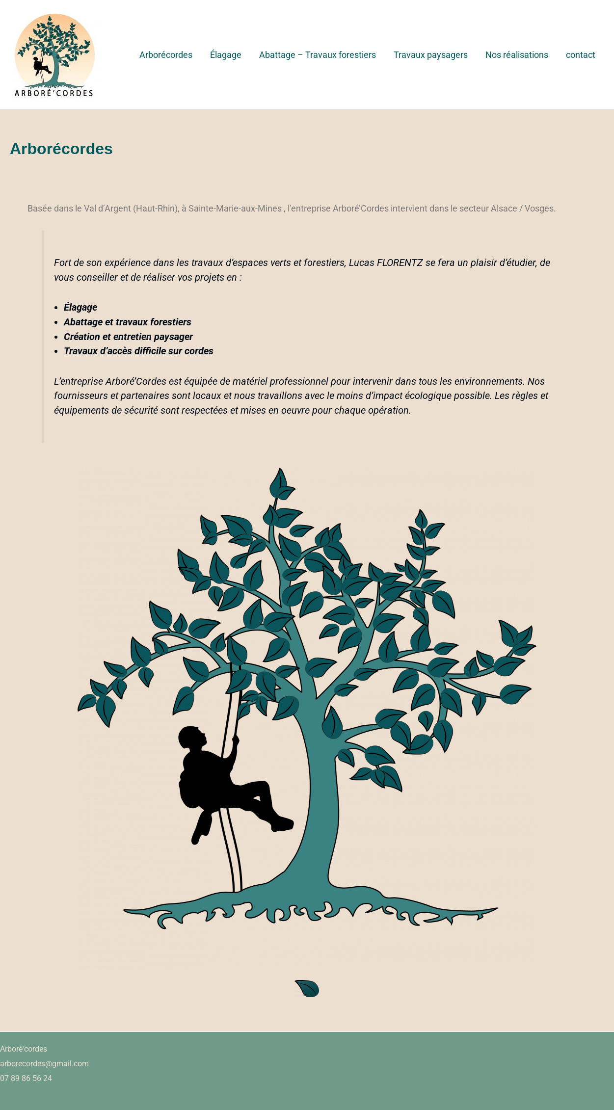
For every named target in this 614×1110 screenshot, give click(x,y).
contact (580, 55)
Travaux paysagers (431, 55)
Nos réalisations (516, 55)
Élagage (225, 55)
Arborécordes (165, 55)
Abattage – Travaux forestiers (317, 55)
